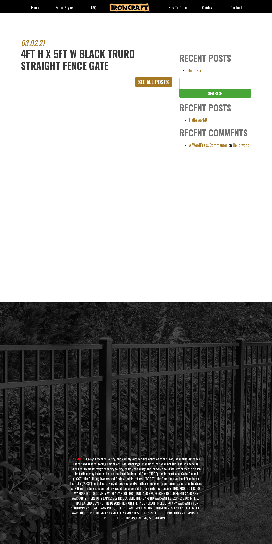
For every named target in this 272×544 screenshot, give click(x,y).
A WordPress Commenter (208, 145)
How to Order (177, 7)
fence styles (64, 7)
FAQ (93, 7)
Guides (207, 7)
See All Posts (152, 82)
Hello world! (197, 70)
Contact (236, 7)
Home (35, 7)
